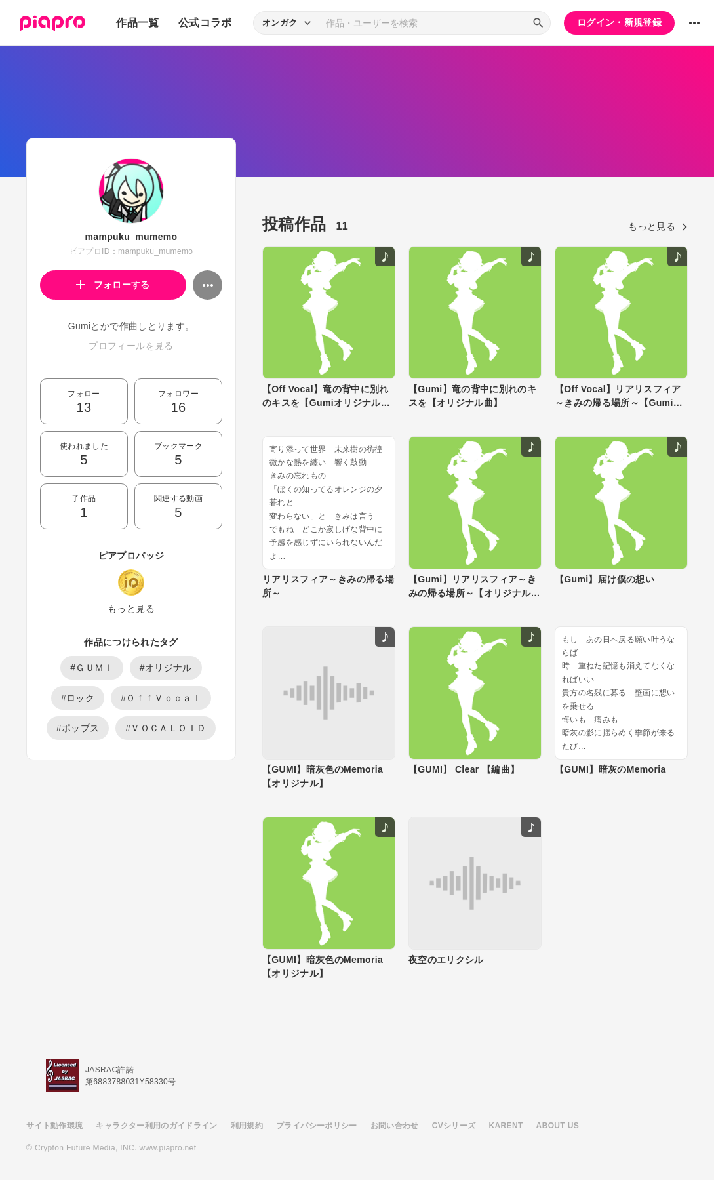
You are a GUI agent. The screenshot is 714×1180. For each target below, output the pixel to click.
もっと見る (131, 608)
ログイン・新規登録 (619, 22)
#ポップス (78, 728)
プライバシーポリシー (316, 1125)
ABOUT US (557, 1125)
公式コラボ (205, 22)
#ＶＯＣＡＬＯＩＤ (165, 728)
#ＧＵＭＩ (91, 667)
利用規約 (247, 1125)
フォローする (113, 284)
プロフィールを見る (131, 345)
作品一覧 (137, 22)
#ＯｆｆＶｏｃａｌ (161, 698)
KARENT (506, 1125)
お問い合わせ (394, 1125)
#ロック (77, 698)
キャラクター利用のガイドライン (156, 1125)
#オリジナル (166, 667)
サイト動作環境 (54, 1125)
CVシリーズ (454, 1125)
